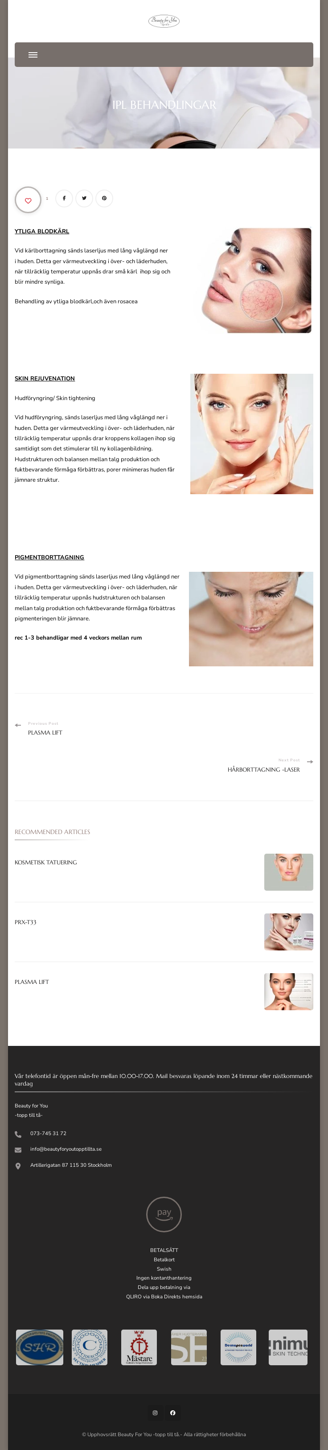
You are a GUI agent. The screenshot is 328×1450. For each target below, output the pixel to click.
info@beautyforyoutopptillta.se (66, 1149)
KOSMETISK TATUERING (46, 862)
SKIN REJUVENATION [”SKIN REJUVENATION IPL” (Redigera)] (45, 379)
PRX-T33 (26, 922)
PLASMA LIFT (32, 982)
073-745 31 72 (48, 1133)
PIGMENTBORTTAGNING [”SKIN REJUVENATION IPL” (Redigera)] (49, 558)
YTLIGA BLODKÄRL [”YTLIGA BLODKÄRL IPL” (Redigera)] (42, 231)
